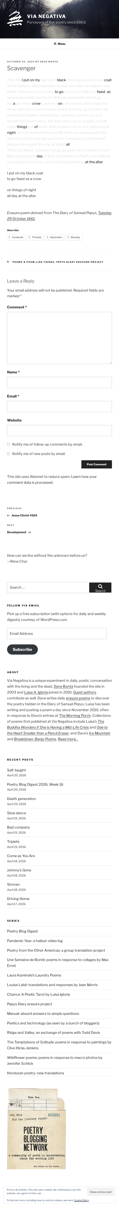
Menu (59, 43)
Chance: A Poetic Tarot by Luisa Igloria (38, 994)
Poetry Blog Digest (22, 931)
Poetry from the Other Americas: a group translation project (56, 950)
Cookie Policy (81, 1200)
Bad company (18, 827)
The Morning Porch (75, 715)
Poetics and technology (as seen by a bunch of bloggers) (53, 1023)
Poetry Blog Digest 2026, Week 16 (35, 784)
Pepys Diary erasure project (80, 262)
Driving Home (18, 899)
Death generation (21, 799)
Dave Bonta (49, 61)
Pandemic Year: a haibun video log (35, 941)
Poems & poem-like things (34, 262)
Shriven (13, 884)
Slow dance (16, 813)
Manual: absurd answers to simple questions (43, 1014)
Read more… (68, 739)
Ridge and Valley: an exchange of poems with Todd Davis (53, 1032)
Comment (17, 307)
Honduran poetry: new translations (35, 1073)
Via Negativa (46, 16)
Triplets (13, 841)
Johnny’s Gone (19, 870)
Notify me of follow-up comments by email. (47, 444)
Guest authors (84, 692)
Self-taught (16, 770)
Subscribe (22, 649)
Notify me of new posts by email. (38, 454)
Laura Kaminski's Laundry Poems (34, 975)
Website (14, 420)
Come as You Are (21, 856)
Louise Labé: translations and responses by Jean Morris (52, 985)
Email (13, 396)
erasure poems (78, 698)
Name (13, 372)
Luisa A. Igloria (36, 692)
